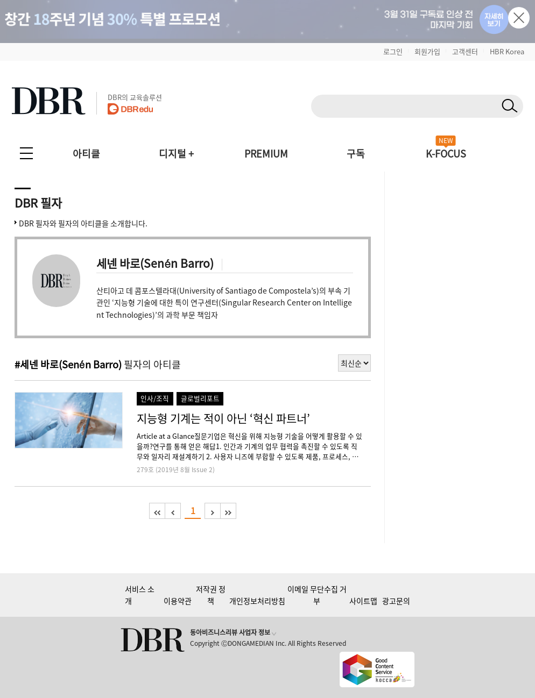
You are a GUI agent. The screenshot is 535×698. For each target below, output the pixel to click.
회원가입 (427, 51)
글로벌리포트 (200, 398)
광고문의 (396, 600)
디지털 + (176, 153)
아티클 (86, 153)
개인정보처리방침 (257, 600)
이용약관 (178, 600)
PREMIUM (266, 153)
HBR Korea (507, 51)
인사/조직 (154, 398)
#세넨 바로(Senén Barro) (68, 364)
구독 (356, 153)
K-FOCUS (446, 153)
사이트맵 (363, 600)
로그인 (393, 51)
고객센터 (465, 51)
